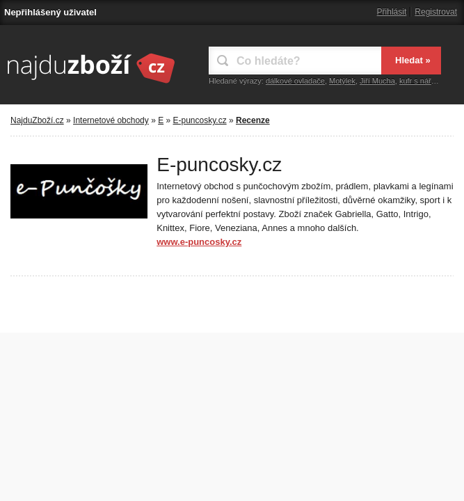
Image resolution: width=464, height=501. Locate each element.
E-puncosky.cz (200, 120)
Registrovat (436, 12)
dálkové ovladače (295, 81)
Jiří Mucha (377, 81)
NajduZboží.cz (37, 120)
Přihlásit (392, 12)
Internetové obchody (111, 120)
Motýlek (342, 81)
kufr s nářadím (423, 81)
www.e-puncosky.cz (199, 242)
